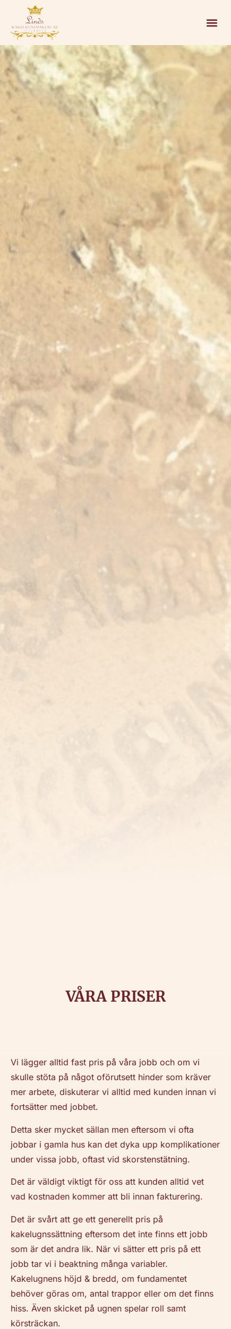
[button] (211, 22)
